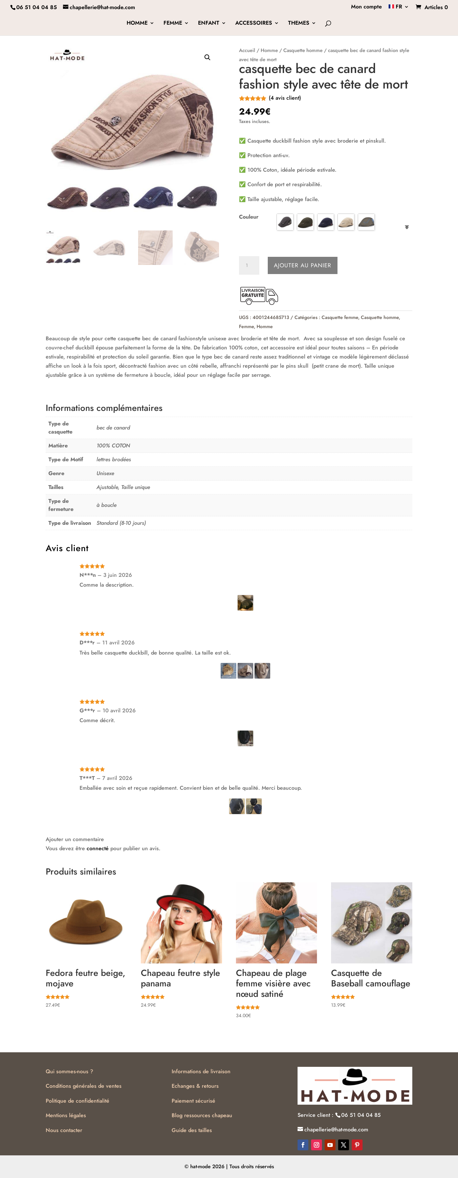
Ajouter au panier (302, 265)
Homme (269, 50)
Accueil (247, 50)
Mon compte (366, 7)
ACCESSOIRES (253, 24)
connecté (98, 848)
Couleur (249, 217)
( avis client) (285, 98)
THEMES (298, 24)
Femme (246, 326)
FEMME (172, 24)
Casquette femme (340, 317)
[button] (207, 57)
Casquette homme (303, 50)
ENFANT (208, 24)
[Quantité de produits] (249, 265)
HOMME (137, 24)
